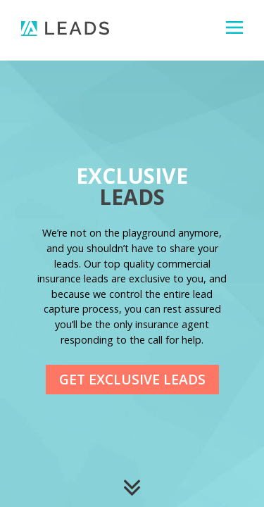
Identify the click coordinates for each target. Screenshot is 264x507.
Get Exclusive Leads (132, 379)
